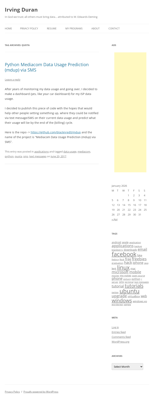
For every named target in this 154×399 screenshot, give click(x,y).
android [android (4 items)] (116, 242)
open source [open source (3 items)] (138, 275)
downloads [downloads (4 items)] (130, 249)
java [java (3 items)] (146, 263)
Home (8, 28)
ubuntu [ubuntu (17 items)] (130, 291)
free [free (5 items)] (128, 259)
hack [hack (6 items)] (128, 262)
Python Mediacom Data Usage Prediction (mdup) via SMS (47, 67)
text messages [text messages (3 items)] (141, 282)
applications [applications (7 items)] (123, 245)
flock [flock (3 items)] (122, 259)
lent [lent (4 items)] (114, 268)
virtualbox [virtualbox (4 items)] (134, 296)
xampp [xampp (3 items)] (127, 304)
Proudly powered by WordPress (40, 391)
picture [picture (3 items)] (127, 279)
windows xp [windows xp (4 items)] (140, 301)
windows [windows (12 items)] (122, 300)
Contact (114, 28)
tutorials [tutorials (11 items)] (134, 285)
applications (41, 151)
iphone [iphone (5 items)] (138, 262)
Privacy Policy (29, 28)
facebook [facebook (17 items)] (124, 254)
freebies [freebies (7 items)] (139, 258)
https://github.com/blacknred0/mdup (56, 132)
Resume (52, 28)
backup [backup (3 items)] (138, 246)
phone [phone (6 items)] (117, 278)
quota (18, 156)
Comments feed (121, 337)
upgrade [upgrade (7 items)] (119, 295)
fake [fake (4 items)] (139, 255)
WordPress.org (120, 341)
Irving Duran (21, 9)
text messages (37, 156)
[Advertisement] (130, 112)
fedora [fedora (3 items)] (115, 259)
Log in (115, 327)
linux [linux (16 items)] (123, 267)
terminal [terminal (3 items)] (129, 282)
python (9, 156)
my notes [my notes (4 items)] (125, 275)
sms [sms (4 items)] (121, 282)
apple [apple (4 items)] (125, 242)
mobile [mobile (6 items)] (135, 271)
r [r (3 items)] (141, 279)
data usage (69, 151)
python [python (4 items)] (136, 279)
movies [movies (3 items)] (115, 275)
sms (25, 156)
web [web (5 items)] (144, 296)
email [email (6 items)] (142, 249)
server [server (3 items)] (115, 282)
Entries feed (119, 332)
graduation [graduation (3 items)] (117, 263)
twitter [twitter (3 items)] (115, 292)
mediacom (84, 151)
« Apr (115, 219)
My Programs (74, 28)
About (95, 28)
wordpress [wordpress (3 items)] (117, 304)
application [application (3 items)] (135, 242)
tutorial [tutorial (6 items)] (118, 286)
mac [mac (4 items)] (133, 268)
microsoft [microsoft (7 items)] (120, 271)
